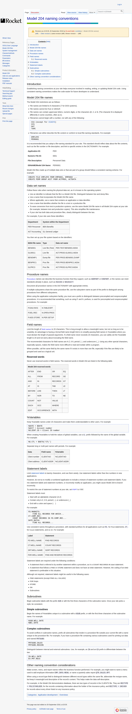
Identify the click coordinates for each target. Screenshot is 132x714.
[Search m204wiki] (110, 11)
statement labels (37, 473)
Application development (48, 695)
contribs (78, 31)
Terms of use (61, 709)
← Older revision (44, 33)
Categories (32, 695)
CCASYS (52, 122)
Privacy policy (31, 709)
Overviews (64, 695)
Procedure (31, 279)
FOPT (74, 490)
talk (73, 31)
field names (46, 329)
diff (37, 33)
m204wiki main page (46, 709)
